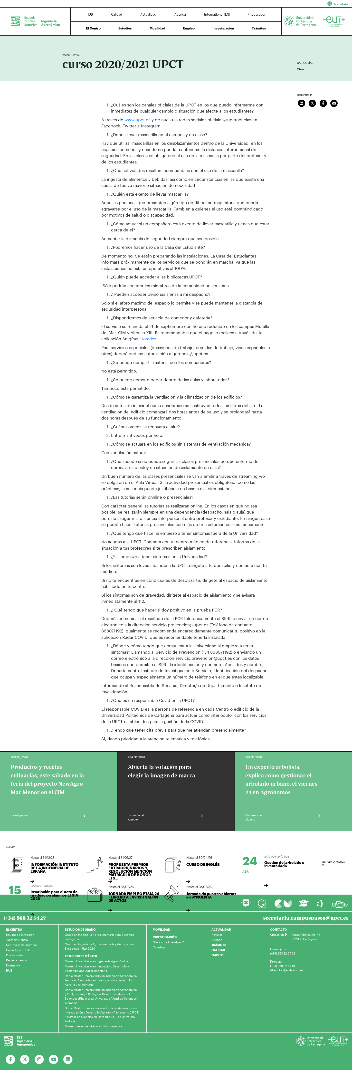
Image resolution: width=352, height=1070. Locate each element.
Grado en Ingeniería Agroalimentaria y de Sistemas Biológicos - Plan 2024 (99, 946)
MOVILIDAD (161, 929)
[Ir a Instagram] (39, 1059)
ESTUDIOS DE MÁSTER (81, 955)
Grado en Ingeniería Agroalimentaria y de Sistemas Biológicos (99, 936)
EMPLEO (217, 954)
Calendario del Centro (21, 949)
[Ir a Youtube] (54, 1059)
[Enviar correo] (334, 102)
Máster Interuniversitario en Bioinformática (93, 1026)
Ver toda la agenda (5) (333, 863)
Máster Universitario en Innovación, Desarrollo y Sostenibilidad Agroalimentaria (97, 968)
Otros (300, 69)
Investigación (223, 28)
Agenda (180, 14)
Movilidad (157, 28)
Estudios (125, 28)
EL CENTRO (14, 929)
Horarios (148, 338)
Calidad (116, 14)
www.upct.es (137, 119)
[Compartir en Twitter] (312, 102)
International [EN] (217, 14)
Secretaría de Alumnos (21, 944)
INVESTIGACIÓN (165, 936)
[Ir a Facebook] (11, 1059)
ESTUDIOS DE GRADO (80, 929)
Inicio (66, 40)
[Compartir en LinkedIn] (301, 102)
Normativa (13, 965)
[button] (266, 3)
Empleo (189, 28)
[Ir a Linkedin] (68, 1059)
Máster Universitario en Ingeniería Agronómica (96, 961)
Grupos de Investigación (169, 942)
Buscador (257, 14)
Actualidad (148, 14)
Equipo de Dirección (20, 934)
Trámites (259, 28)
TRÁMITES (218, 944)
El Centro (93, 28)
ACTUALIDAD (221, 929)
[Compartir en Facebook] (323, 102)
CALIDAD (218, 949)
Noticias (216, 934)
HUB (89, 14)
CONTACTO (278, 929)
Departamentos (16, 960)
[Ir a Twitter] (25, 1059)
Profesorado (14, 954)
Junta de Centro (17, 939)
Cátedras (159, 947)
